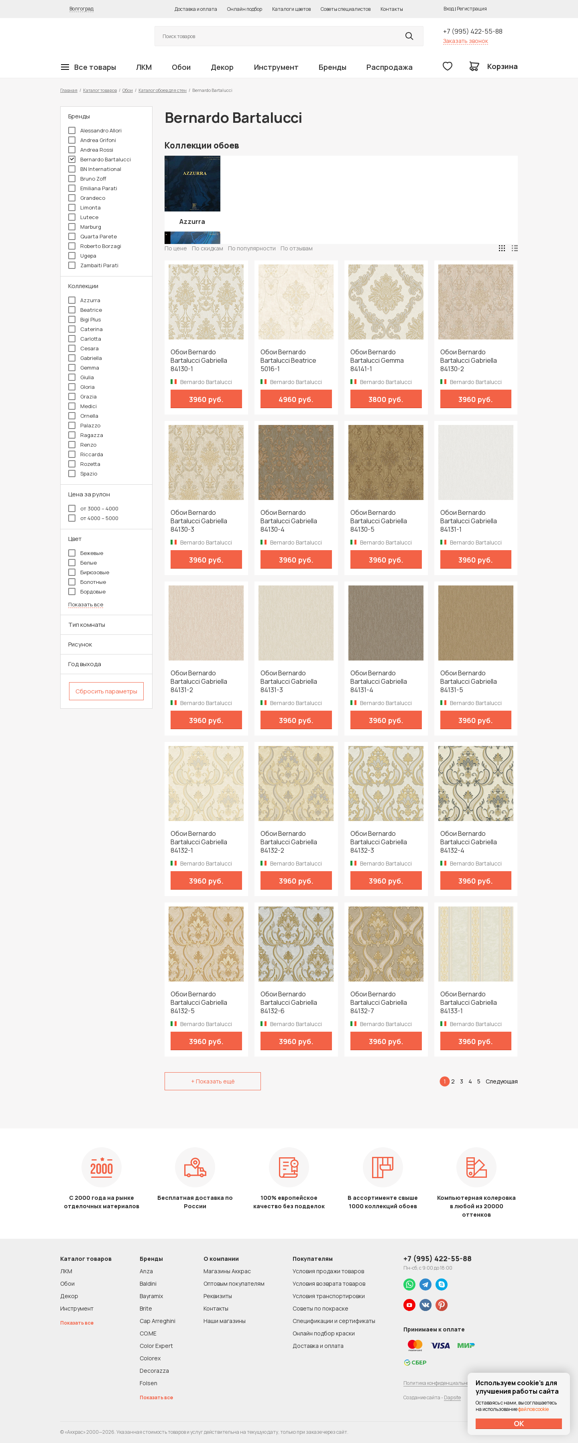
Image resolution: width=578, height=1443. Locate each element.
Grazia (82, 396)
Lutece (83, 217)
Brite (146, 1308)
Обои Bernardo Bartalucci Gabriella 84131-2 (199, 681)
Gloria (81, 386)
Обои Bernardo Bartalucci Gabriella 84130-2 (468, 360)
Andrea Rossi (90, 149)
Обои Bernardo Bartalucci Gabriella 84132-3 (378, 842)
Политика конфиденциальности (440, 1383)
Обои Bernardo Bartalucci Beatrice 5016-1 (288, 360)
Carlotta (84, 338)
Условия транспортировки (329, 1296)
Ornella (83, 415)
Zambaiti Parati (93, 265)
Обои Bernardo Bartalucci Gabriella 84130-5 (378, 521)
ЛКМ (144, 67)
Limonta (84, 207)
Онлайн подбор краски (324, 1333)
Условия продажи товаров (328, 1271)
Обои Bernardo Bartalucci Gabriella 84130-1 (199, 360)
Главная (68, 90)
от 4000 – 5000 (93, 518)
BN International (94, 169)
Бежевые (85, 553)
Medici (82, 406)
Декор (222, 67)
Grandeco (86, 197)
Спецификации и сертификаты (334, 1321)
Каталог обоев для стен (162, 90)
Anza (146, 1271)
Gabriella (85, 358)
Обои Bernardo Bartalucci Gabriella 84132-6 (289, 1002)
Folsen (148, 1383)
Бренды (332, 67)
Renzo (82, 444)
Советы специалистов (345, 9)
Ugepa (82, 255)
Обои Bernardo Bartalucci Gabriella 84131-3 (289, 681)
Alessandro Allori (95, 130)
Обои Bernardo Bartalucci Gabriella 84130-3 (199, 521)
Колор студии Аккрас (98, 36)
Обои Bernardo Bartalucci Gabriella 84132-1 (199, 842)
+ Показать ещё (213, 1081)
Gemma (83, 367)
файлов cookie (533, 1409)
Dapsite (452, 1397)
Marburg (84, 226)
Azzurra (84, 300)
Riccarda (85, 454)
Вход (449, 8)
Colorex (150, 1358)
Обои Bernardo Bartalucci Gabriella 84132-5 (199, 1002)
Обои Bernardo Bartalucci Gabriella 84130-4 (289, 521)
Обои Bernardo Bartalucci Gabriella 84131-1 (468, 521)
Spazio (82, 473)
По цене (176, 248)
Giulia (81, 377)
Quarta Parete (92, 236)
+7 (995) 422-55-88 (473, 31)
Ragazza (85, 435)
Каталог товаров (100, 90)
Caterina (85, 329)
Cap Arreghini (157, 1321)
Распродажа (389, 67)
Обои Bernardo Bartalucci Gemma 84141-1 (377, 360)
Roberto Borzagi (94, 246)
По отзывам (297, 248)
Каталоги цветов (291, 9)
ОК (519, 1423)
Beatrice (85, 309)
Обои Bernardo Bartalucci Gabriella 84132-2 (289, 842)
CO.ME (148, 1333)
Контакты (392, 9)
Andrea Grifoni (92, 140)
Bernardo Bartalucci (99, 159)
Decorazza (154, 1370)
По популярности (252, 248)
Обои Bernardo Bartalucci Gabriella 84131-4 (378, 681)
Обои (181, 67)
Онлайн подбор (244, 9)
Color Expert (156, 1346)
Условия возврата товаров (329, 1283)
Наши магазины (225, 1321)
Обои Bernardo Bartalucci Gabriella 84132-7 (378, 1002)
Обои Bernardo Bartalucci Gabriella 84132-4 (468, 842)
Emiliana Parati (92, 188)
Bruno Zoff (87, 178)
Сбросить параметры (106, 691)
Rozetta (84, 463)
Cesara (83, 348)
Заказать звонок (465, 41)
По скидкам (207, 248)
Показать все (85, 604)
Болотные (87, 581)
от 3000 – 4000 (93, 508)
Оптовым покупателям (234, 1283)
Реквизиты (218, 1296)
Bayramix (151, 1296)
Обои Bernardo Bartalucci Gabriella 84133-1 (468, 1002)
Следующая (502, 1081)
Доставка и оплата (196, 9)
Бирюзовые (88, 572)
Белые (82, 562)
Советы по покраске (320, 1308)
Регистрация (472, 8)
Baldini (148, 1283)
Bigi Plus (84, 319)
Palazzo (84, 425)
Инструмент (276, 67)
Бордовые (87, 591)
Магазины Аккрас (227, 1271)
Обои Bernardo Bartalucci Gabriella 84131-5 (468, 681)
